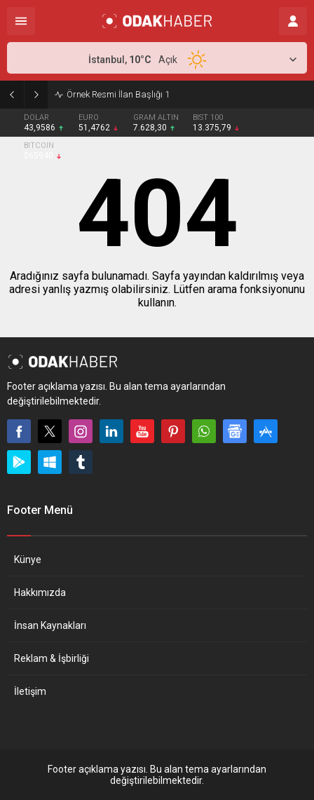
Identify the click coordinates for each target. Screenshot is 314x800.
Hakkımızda (40, 592)
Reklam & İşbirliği (51, 658)
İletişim (30, 691)
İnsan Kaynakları (50, 625)
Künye (27, 559)
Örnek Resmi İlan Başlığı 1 (118, 94)
